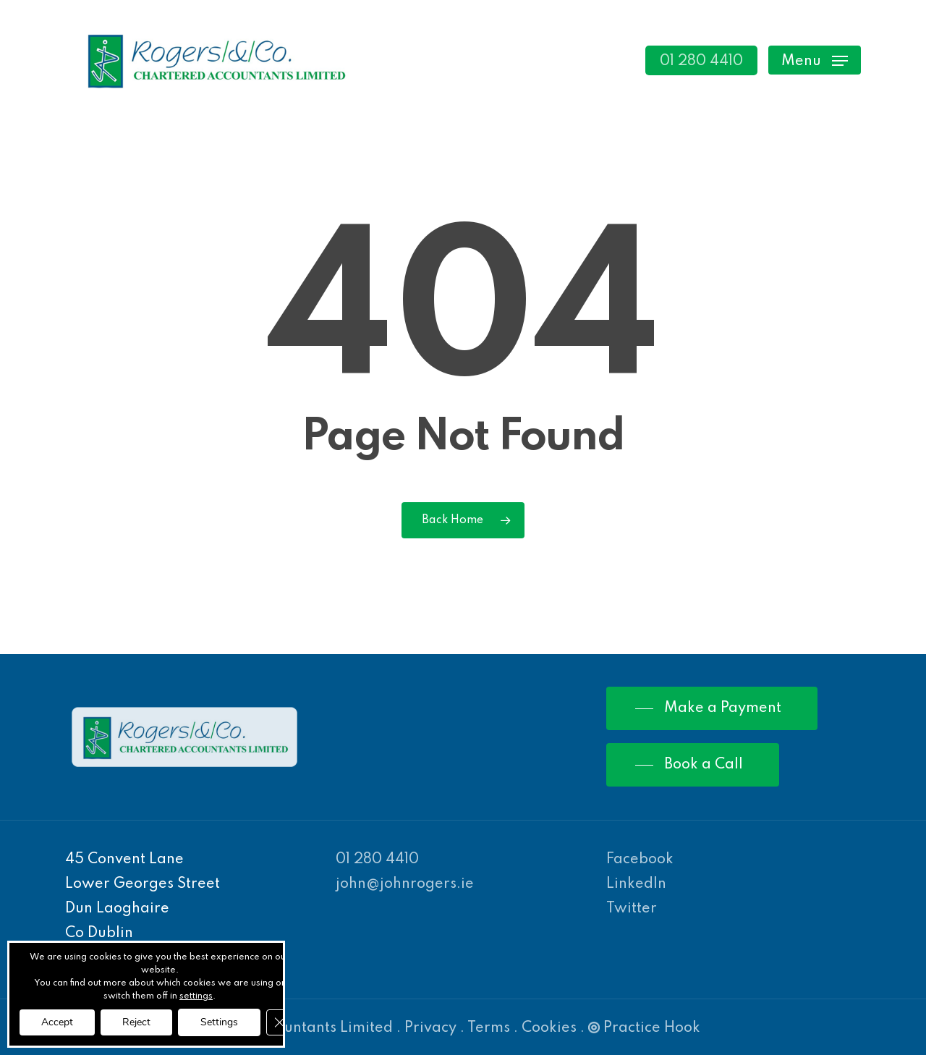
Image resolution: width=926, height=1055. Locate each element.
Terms (488, 1028)
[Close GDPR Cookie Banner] (279, 1022)
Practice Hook (644, 1028)
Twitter (631, 909)
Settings (219, 1022)
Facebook (640, 859)
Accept (57, 1022)
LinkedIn (636, 884)
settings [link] (196, 996)
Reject (136, 1022)
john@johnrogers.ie (405, 884)
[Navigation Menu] (814, 60)
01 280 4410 (377, 859)
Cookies (549, 1028)
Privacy (430, 1028)
